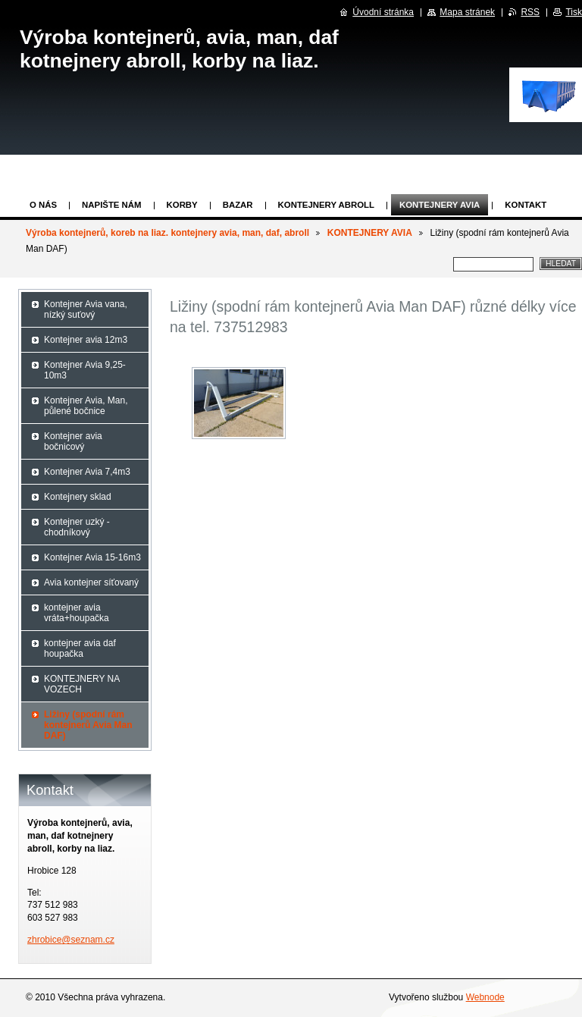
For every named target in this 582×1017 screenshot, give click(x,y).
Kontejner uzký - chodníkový (77, 527)
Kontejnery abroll (326, 204)
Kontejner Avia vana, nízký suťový (85, 309)
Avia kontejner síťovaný (91, 582)
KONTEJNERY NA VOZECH (82, 684)
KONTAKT (525, 204)
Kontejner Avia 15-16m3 (92, 557)
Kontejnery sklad (77, 496)
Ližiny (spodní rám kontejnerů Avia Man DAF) (88, 725)
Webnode (485, 997)
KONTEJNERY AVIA (439, 204)
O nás (43, 204)
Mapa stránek (467, 12)
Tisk (573, 12)
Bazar (238, 204)
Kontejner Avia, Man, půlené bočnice (86, 405)
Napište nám (111, 204)
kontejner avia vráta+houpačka (76, 612)
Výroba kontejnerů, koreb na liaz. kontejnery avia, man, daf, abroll (167, 233)
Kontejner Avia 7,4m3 (87, 471)
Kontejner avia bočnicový (73, 441)
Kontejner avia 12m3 (85, 339)
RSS (530, 12)
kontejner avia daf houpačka (80, 648)
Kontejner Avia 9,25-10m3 (85, 370)
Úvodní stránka (383, 12)
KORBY (182, 204)
